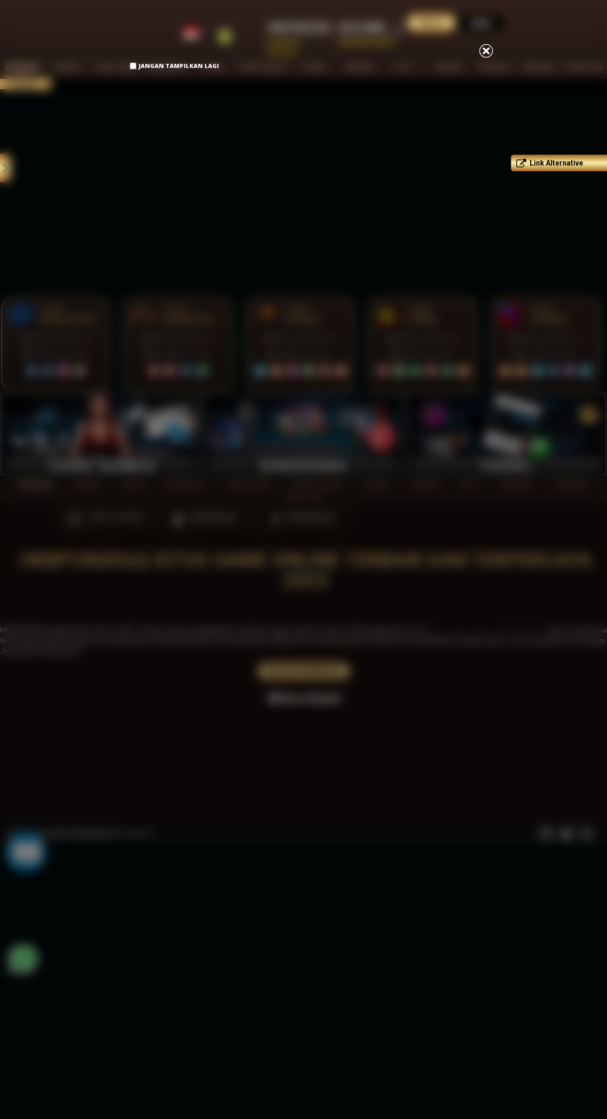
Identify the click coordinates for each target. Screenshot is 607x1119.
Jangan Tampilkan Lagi (179, 66)
